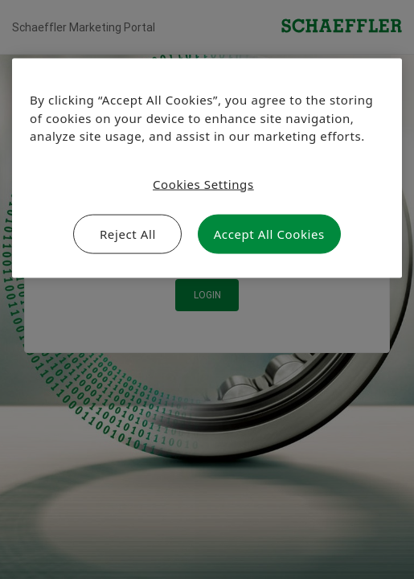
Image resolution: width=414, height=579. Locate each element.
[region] (207, 168)
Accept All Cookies (269, 234)
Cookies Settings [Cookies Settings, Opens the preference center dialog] (203, 183)
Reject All (128, 234)
